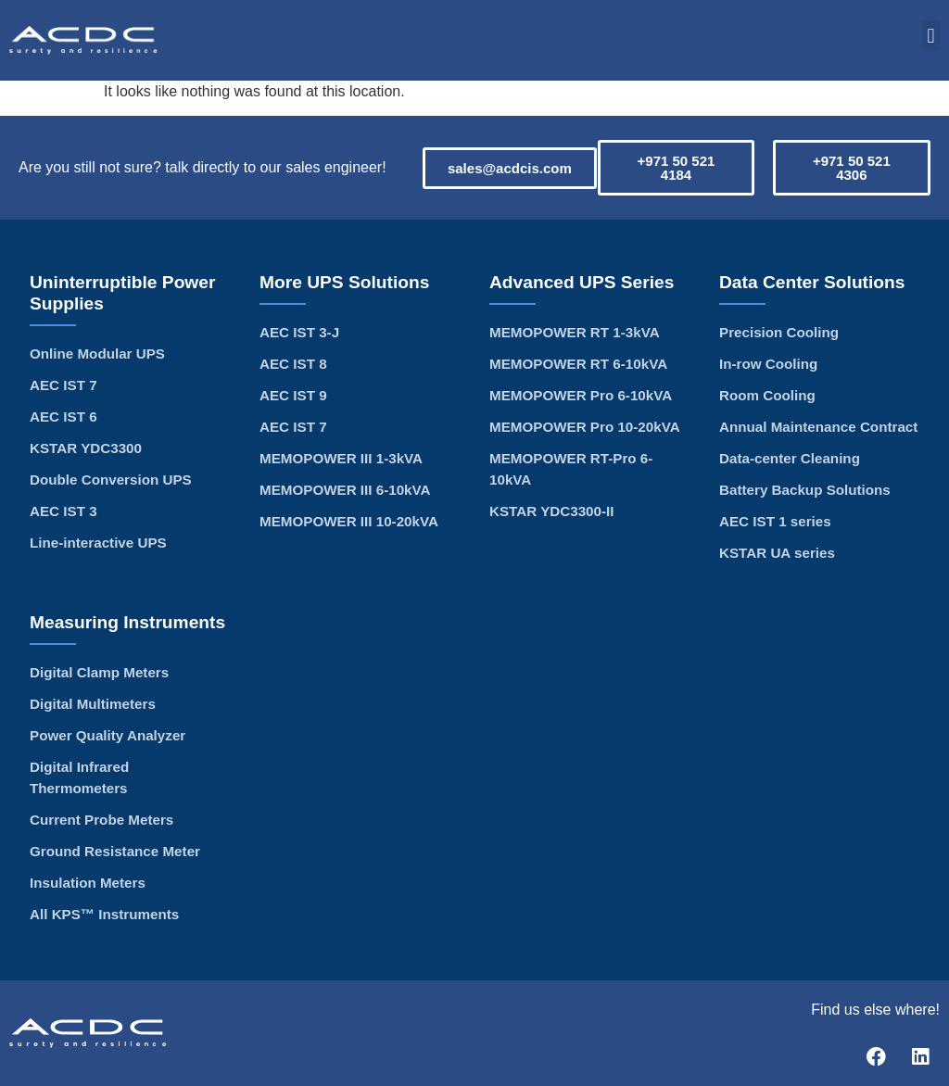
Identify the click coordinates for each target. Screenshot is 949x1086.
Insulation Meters (88, 882)
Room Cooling (767, 395)
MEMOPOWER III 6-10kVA (345, 490)
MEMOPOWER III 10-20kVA (348, 521)
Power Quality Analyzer (107, 735)
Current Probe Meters (101, 819)
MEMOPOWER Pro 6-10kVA (580, 395)
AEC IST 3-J (299, 332)
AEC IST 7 (63, 385)
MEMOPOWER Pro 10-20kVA (584, 427)
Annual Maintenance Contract (818, 427)
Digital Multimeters (93, 704)
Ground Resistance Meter (115, 851)
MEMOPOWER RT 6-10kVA (578, 364)
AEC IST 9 (293, 395)
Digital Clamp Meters (99, 672)
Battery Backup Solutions (805, 490)
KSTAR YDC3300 (86, 448)
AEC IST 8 (293, 364)
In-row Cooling (768, 364)
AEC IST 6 (63, 416)
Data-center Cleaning (789, 458)
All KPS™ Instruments (104, 914)
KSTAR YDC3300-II (551, 511)
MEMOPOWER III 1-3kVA (341, 458)
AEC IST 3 (63, 511)
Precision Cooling (779, 332)
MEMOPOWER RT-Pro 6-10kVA (570, 468)
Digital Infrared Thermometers (79, 777)
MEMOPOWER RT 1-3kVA (574, 332)
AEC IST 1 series (775, 521)
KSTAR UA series (777, 553)
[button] (931, 35)
